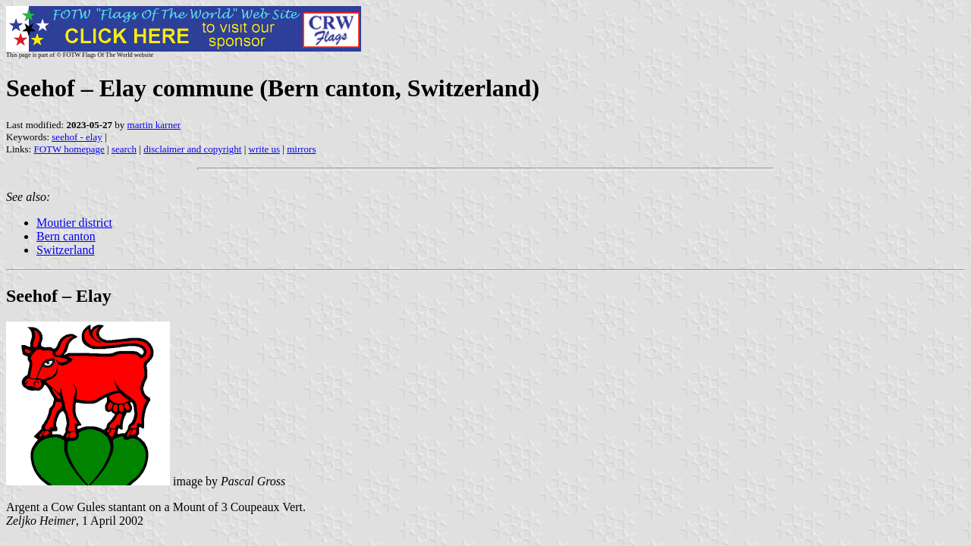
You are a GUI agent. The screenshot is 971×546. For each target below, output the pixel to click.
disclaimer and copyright (192, 149)
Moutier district (74, 222)
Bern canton (66, 236)
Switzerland (65, 249)
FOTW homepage (68, 149)
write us (265, 149)
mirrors (301, 149)
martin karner (154, 124)
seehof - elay (77, 137)
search (124, 149)
